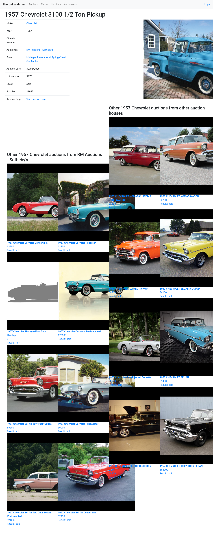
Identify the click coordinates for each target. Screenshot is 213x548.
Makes (44, 4)
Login (207, 4)
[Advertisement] (56, 128)
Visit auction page (36, 99)
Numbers (56, 4)
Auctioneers (69, 4)
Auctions (34, 4)
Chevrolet (31, 23)
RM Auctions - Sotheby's (39, 49)
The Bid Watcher (13, 4)
